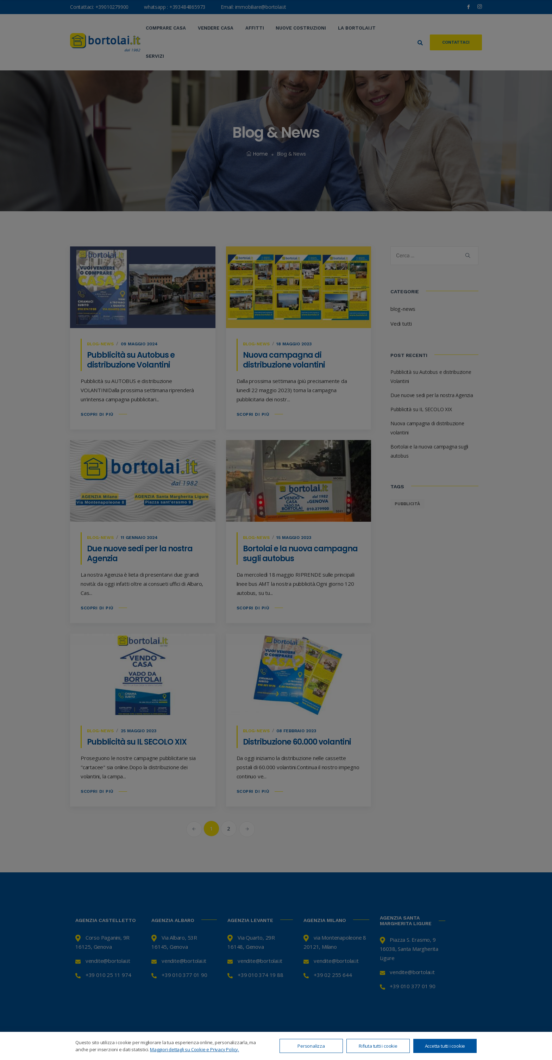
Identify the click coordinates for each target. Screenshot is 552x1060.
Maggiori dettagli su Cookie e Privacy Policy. (194, 1049)
